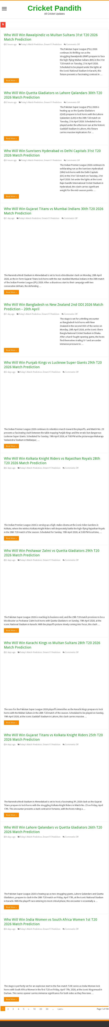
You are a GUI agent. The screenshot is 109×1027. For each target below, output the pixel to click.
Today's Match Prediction (32, 44)
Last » (60, 1009)
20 (40, 1009)
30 (47, 1009)
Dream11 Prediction (53, 44)
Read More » (11, 80)
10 (34, 1009)
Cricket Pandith (54, 8)
